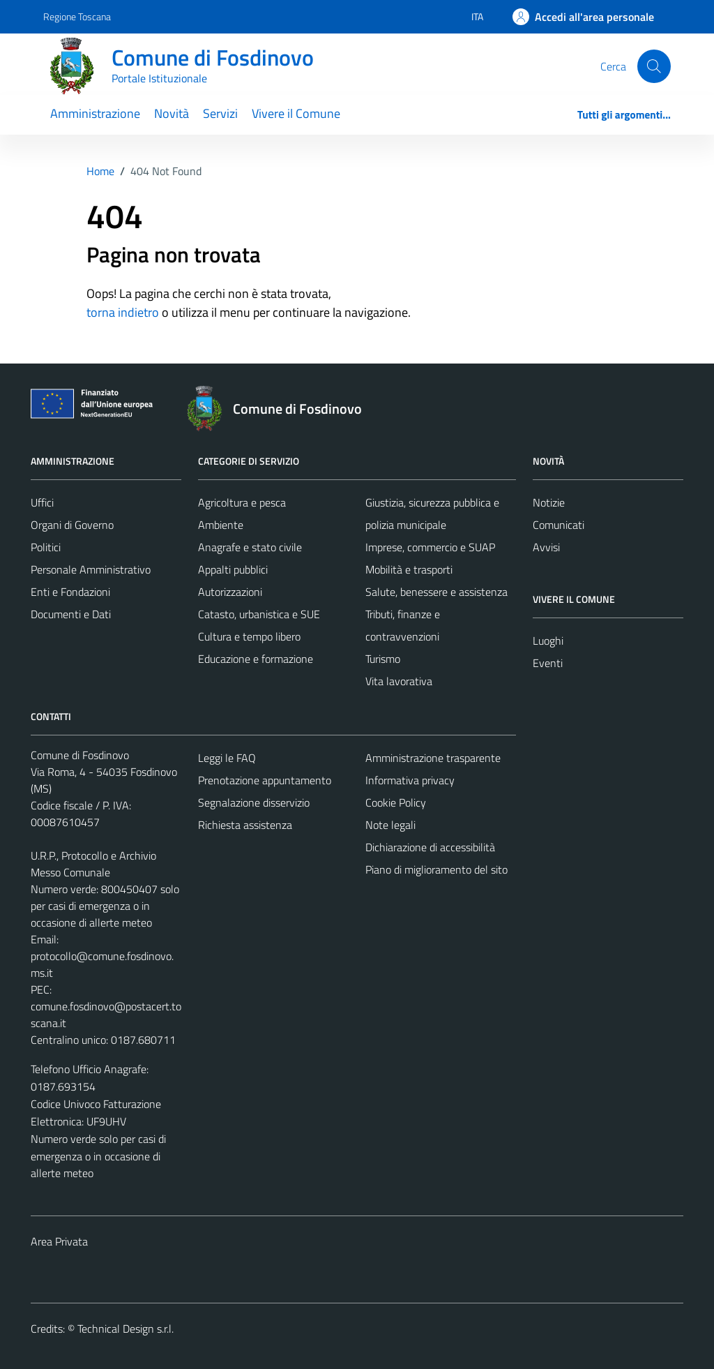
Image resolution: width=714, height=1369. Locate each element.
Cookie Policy (395, 802)
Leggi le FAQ (227, 757)
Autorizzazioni (230, 591)
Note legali (390, 824)
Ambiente (220, 524)
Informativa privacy (410, 780)
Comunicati (558, 524)
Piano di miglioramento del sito (436, 869)
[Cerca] (654, 66)
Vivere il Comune (296, 113)
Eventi (548, 662)
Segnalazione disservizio (254, 802)
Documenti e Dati (71, 614)
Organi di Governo (72, 524)
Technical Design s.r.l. (125, 1328)
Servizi (220, 113)
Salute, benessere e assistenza (436, 591)
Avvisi (546, 547)
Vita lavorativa (398, 681)
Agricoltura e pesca (242, 502)
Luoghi (548, 640)
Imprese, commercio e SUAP (430, 547)
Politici (46, 547)
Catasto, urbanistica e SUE (259, 614)
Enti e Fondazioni (70, 591)
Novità (171, 113)
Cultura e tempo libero (249, 636)
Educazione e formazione (255, 658)
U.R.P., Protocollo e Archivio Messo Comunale (93, 864)
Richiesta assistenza (245, 824)
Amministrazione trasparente (433, 757)
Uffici (42, 502)
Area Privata (59, 1241)
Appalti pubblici (233, 569)
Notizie (549, 502)
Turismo (382, 658)
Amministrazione (95, 113)
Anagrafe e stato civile (250, 547)
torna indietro (122, 312)
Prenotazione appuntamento (264, 780)
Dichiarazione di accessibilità (430, 847)
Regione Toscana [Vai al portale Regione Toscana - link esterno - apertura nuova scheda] (77, 16)
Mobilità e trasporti (409, 569)
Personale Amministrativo (91, 569)
